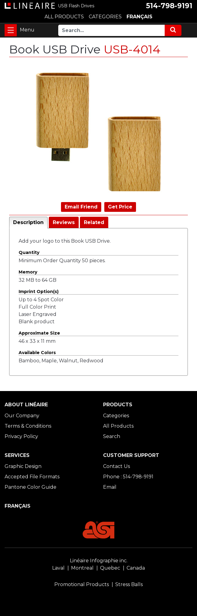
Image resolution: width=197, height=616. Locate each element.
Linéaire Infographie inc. (98, 560)
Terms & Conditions (28, 426)
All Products (118, 426)
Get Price (120, 207)
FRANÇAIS (139, 17)
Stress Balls (129, 584)
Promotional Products (81, 584)
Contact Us (116, 466)
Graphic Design (23, 466)
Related (94, 222)
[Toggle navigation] (11, 30)
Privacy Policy (21, 436)
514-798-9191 (169, 6)
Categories (116, 416)
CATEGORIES (105, 17)
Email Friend (81, 207)
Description (28, 222)
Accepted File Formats (32, 477)
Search (111, 436)
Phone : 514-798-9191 (128, 477)
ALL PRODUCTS (64, 17)
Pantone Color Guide (30, 487)
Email (109, 487)
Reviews (64, 222)
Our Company (22, 416)
